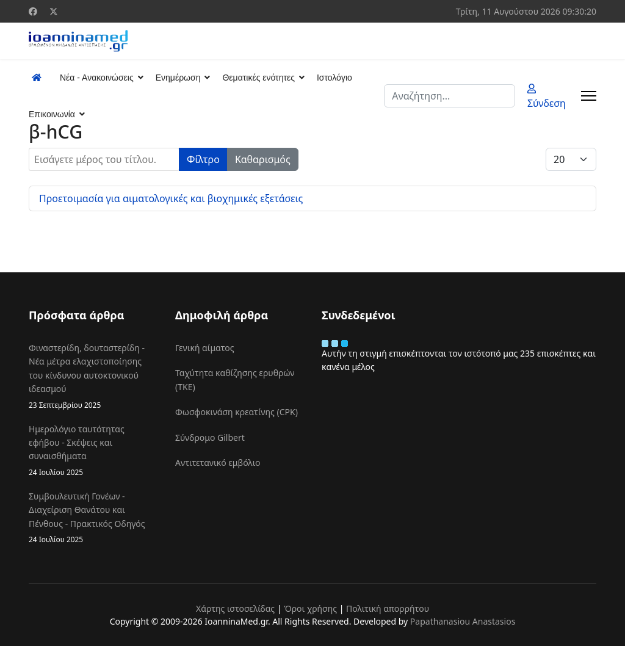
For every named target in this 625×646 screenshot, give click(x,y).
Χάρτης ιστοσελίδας (235, 608)
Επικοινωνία (52, 114)
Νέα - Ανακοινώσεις (97, 77)
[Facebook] (33, 11)
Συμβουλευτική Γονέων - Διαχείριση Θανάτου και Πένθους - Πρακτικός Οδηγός (93, 517)
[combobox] (449, 95)
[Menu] (588, 96)
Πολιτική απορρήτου (387, 608)
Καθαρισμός (263, 159)
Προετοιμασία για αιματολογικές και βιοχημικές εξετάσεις (171, 198)
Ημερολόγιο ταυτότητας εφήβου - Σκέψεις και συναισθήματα (93, 450)
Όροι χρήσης (310, 608)
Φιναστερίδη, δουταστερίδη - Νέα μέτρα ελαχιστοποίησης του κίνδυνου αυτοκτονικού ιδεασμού (93, 376)
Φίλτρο (203, 159)
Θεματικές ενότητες (258, 77)
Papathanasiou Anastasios (463, 621)
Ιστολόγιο (334, 77)
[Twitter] (53, 11)
